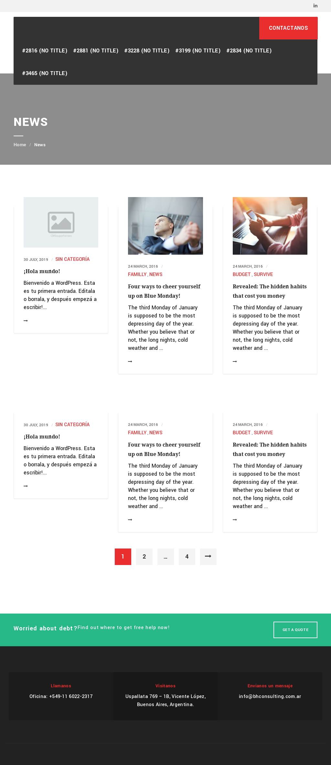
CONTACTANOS (288, 28)
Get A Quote (295, 630)
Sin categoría (72, 259)
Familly (137, 274)
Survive (263, 274)
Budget (242, 274)
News (155, 274)
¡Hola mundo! (42, 271)
